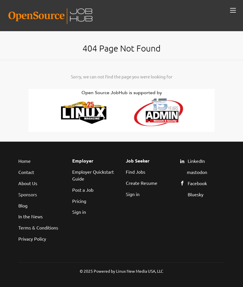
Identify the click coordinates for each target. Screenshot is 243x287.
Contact (26, 172)
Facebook (197, 183)
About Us (27, 183)
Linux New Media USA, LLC (139, 271)
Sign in (79, 212)
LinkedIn (196, 161)
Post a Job (82, 190)
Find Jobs (135, 172)
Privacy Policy (32, 239)
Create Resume (141, 183)
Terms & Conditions (38, 227)
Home (24, 161)
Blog (23, 205)
